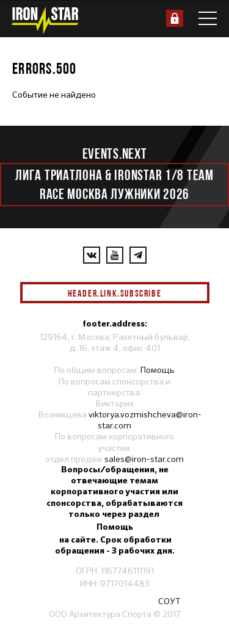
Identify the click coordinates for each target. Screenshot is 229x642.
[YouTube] (114, 255)
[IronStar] (44, 20)
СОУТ (169, 601)
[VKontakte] (91, 255)
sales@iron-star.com (144, 458)
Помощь (157, 369)
